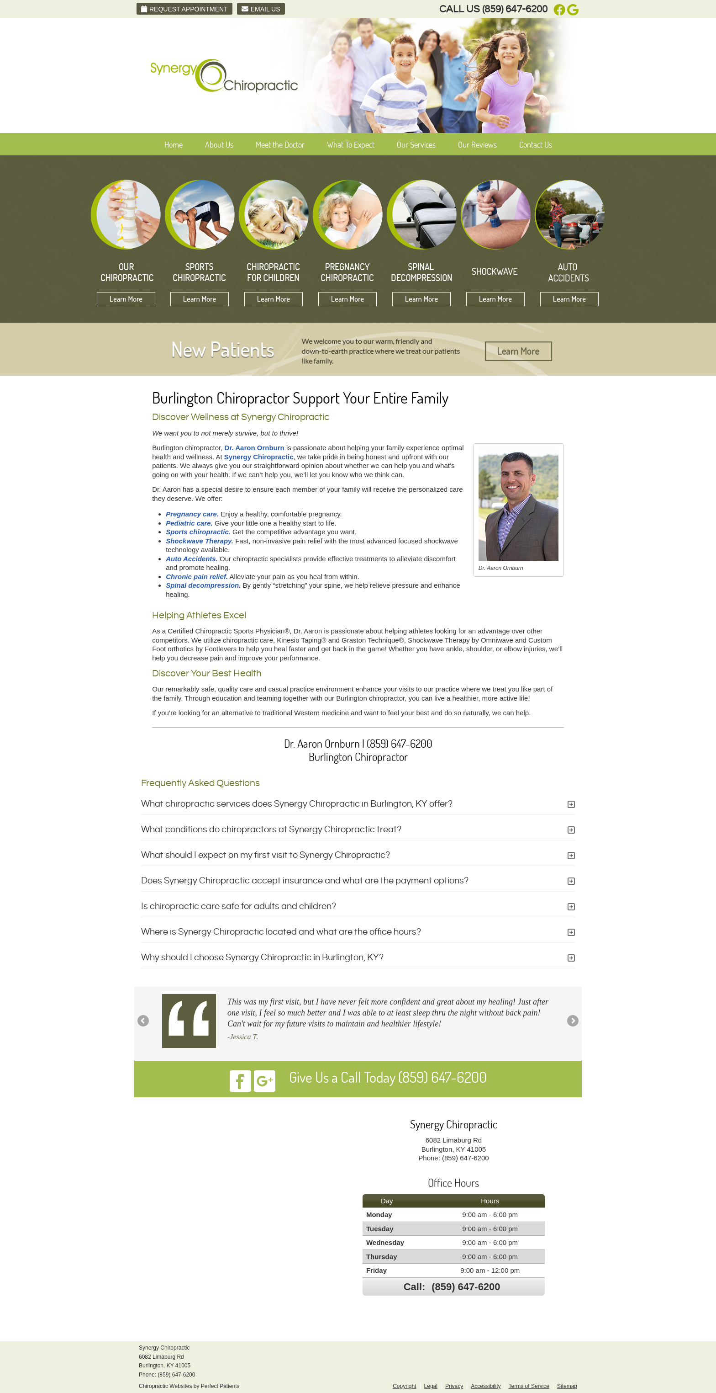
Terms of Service (529, 1386)
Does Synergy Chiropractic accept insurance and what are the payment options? (305, 881)
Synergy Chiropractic (259, 457)
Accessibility (485, 1386)
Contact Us (535, 144)
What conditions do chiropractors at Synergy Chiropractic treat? (271, 830)
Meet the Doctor (280, 144)
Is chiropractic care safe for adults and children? (238, 906)
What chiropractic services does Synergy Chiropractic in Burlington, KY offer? (297, 804)
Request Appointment (184, 9)
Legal (430, 1386)
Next (572, 1021)
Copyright (404, 1386)
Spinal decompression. (203, 585)
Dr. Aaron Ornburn (254, 448)
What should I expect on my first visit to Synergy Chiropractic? (265, 855)
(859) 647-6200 (515, 9)
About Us (219, 144)
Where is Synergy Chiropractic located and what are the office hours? (281, 932)
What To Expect (350, 144)
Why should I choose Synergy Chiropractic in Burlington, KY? (262, 957)
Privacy (454, 1386)
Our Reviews (477, 144)
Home (173, 144)
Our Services (416, 144)
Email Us (261, 9)
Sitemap (567, 1386)
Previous (144, 1021)
